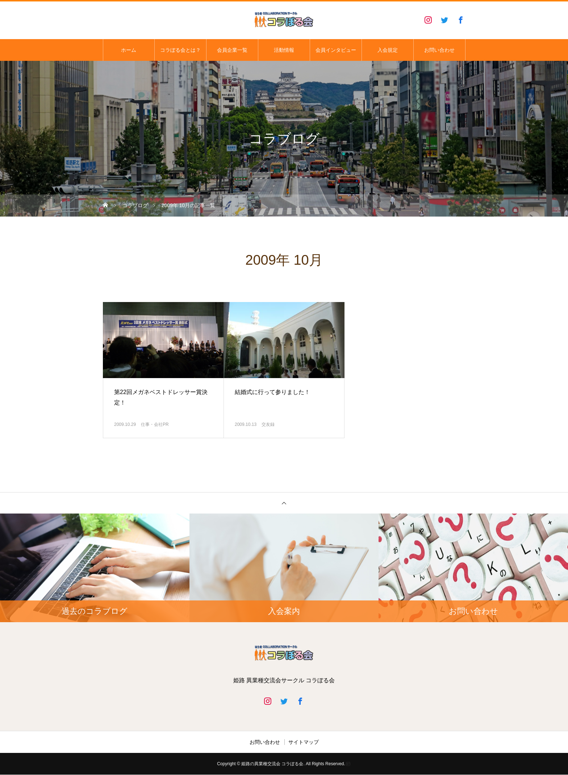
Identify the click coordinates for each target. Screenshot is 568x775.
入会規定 (387, 50)
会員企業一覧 (232, 50)
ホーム (128, 50)
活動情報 (284, 50)
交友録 (268, 424)
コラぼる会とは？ (180, 50)
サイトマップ (303, 742)
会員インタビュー (336, 50)
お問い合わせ (439, 50)
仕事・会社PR (157, 424)
